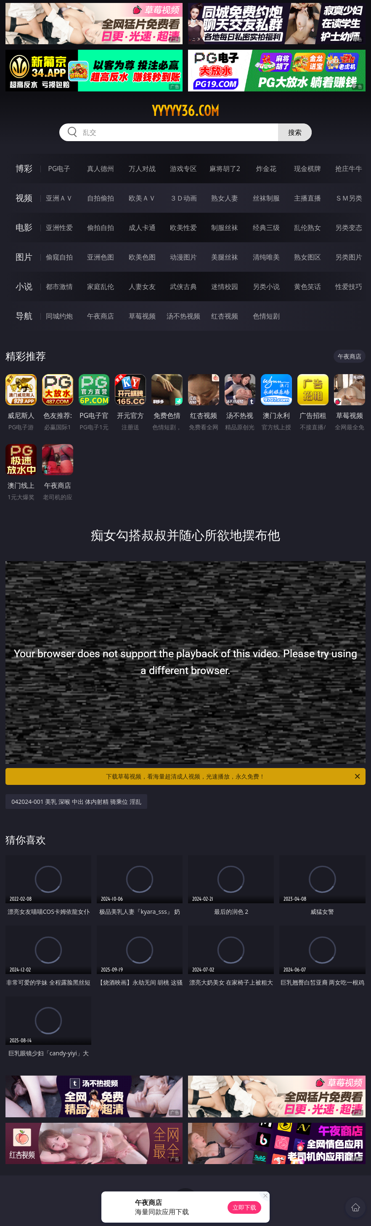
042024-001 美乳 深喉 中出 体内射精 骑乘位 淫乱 (76, 802)
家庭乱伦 (100, 286)
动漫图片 (183, 257)
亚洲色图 (100, 257)
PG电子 (59, 168)
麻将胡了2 (224, 168)
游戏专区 (183, 168)
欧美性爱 (183, 227)
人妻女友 (142, 286)
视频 (24, 197)
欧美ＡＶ (142, 198)
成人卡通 (142, 227)
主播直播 (307, 198)
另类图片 (348, 257)
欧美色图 (142, 257)
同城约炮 (59, 316)
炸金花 (266, 168)
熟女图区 (307, 257)
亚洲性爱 (59, 227)
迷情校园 (224, 286)
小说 (24, 286)
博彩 (24, 168)
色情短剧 (266, 316)
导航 (24, 315)
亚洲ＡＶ (59, 198)
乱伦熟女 (307, 227)
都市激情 (59, 286)
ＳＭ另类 (348, 198)
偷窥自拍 (59, 257)
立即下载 (244, 1207)
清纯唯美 (266, 257)
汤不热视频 (183, 316)
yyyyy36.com (185, 110)
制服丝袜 (224, 227)
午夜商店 (100, 316)
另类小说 (266, 286)
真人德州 (100, 168)
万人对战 (142, 168)
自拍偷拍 (100, 198)
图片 (24, 256)
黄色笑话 (307, 286)
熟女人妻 (224, 198)
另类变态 (348, 227)
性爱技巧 (348, 286)
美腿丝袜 (224, 257)
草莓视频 (142, 316)
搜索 (295, 132)
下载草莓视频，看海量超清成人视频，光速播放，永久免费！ (233, 776)
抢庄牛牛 (348, 168)
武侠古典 (183, 286)
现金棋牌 (307, 168)
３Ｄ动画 (183, 198)
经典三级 (266, 227)
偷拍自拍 (100, 227)
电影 (24, 227)
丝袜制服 (266, 198)
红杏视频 (224, 316)
